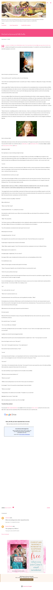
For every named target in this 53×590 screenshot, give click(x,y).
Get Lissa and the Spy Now (26, 579)
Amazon (4, 145)
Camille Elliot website (26, 25)
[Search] (47, 2)
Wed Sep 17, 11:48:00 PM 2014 (12, 522)
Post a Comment (5, 534)
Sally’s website (35, 407)
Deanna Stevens (8, 526)
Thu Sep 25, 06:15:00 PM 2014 (12, 530)
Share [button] (48, 507)
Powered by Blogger (26, 586)
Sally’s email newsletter (12, 407)
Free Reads (4, 25)
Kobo (16, 145)
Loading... (18, 458)
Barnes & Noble (9, 145)
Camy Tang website (14, 25)
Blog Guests (8, 507)
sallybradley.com (25, 143)
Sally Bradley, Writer (34, 143)
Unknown (7, 517)
